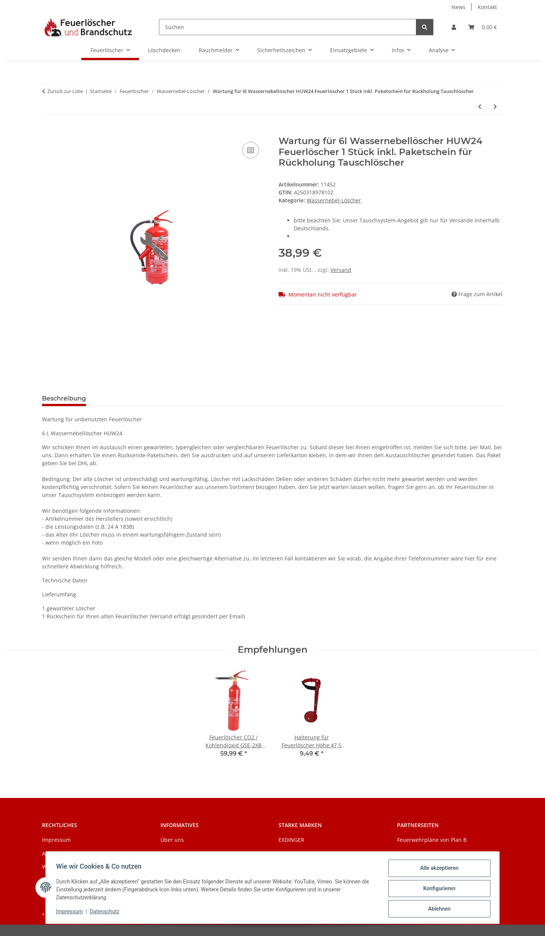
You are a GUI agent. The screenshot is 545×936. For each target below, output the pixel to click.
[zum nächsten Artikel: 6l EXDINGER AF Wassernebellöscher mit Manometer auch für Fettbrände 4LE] (495, 106)
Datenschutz (106, 913)
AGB (47, 853)
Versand (340, 269)
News (459, 7)
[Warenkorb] (482, 27)
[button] (453, 27)
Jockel (286, 853)
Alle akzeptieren (437, 870)
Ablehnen (437, 909)
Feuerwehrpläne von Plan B (432, 839)
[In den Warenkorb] (48, 131)
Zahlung (170, 853)
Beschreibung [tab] (64, 398)
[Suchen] (287, 27)
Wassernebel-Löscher (334, 200)
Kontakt (487, 7)
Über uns (172, 839)
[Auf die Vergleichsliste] (250, 150)
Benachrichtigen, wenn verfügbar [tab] (151, 398)
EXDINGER (291, 839)
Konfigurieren (437, 889)
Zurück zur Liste (65, 91)
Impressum (71, 913)
